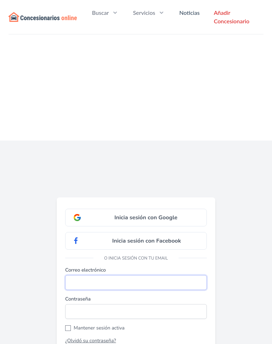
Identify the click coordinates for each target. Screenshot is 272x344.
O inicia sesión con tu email (136, 258)
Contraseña (78, 299)
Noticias (189, 12)
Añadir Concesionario (231, 16)
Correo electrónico (85, 270)
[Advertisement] (136, 87)
